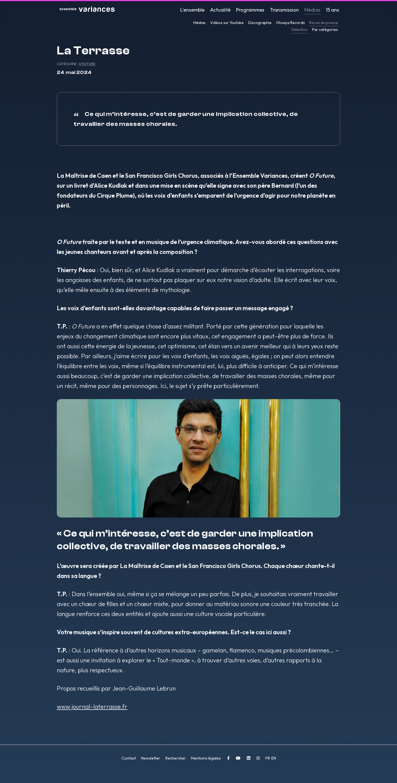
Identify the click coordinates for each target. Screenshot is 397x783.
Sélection (299, 29)
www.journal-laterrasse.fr (92, 709)
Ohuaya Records (290, 22)
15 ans (332, 10)
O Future (87, 67)
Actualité (220, 10)
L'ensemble (192, 10)
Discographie (260, 22)
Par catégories (325, 29)
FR (268, 760)
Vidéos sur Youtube (227, 22)
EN (273, 760)
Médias (312, 10)
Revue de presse (323, 22)
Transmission (284, 10)
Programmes (250, 10)
